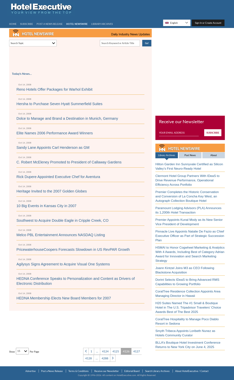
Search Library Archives (157, 371)
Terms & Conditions (78, 371)
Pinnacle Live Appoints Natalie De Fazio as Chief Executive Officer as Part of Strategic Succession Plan (189, 236)
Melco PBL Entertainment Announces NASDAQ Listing (60, 235)
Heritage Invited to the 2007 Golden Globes (51, 191)
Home (12, 23)
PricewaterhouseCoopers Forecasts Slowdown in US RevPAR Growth (73, 249)
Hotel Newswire (77, 23)
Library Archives (166, 155)
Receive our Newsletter (106, 371)
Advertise (30, 371)
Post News (190, 155)
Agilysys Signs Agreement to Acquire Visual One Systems (63, 264)
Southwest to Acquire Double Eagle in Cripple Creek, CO (62, 220)
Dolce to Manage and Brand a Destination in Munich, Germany (67, 118)
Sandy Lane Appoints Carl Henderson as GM (52, 147)
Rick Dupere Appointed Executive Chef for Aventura (58, 177)
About (213, 155)
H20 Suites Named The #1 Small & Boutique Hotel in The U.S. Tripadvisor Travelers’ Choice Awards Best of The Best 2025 (188, 307)
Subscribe (26, 23)
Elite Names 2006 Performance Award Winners (54, 133)
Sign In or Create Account (208, 22)
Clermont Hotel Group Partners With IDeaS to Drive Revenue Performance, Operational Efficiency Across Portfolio (187, 180)
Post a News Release (52, 371)
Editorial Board (131, 371)
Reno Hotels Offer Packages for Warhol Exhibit (54, 89)
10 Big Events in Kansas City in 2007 (46, 206)
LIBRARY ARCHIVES (102, 23)
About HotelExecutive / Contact (192, 371)
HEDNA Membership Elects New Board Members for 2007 (63, 298)
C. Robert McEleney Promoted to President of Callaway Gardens (69, 162)
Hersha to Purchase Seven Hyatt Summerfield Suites (59, 104)
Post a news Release (50, 23)
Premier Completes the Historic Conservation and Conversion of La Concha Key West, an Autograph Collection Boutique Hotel (187, 196)
